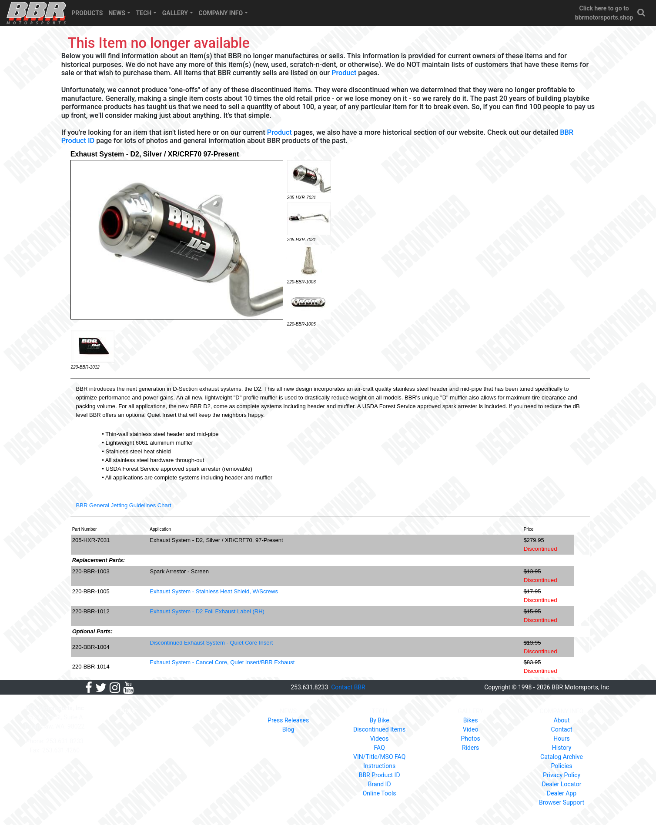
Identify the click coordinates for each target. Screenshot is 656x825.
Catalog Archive (561, 756)
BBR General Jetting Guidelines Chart (123, 505)
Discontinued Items (379, 729)
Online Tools (379, 793)
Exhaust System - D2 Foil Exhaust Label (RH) (207, 611)
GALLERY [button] (175, 13)
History (562, 747)
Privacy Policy (561, 775)
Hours (561, 738)
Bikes (470, 720)
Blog (288, 729)
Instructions (379, 765)
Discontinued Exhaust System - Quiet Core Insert (211, 642)
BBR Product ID (379, 775)
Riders (470, 747)
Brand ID (379, 784)
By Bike (379, 720)
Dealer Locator (562, 784)
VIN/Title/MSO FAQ (379, 756)
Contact (561, 729)
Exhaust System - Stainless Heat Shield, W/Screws (214, 591)
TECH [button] (144, 13)
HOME (128, 711)
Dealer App (561, 793)
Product (343, 73)
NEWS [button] (116, 13)
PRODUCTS (87, 13)
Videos (379, 738)
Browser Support (561, 802)
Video (471, 729)
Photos (470, 738)
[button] (641, 13)
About (561, 720)
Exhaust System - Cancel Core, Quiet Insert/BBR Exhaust (222, 662)
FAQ (379, 747)
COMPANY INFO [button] (221, 13)
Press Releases (288, 720)
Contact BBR (348, 687)
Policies (561, 765)
